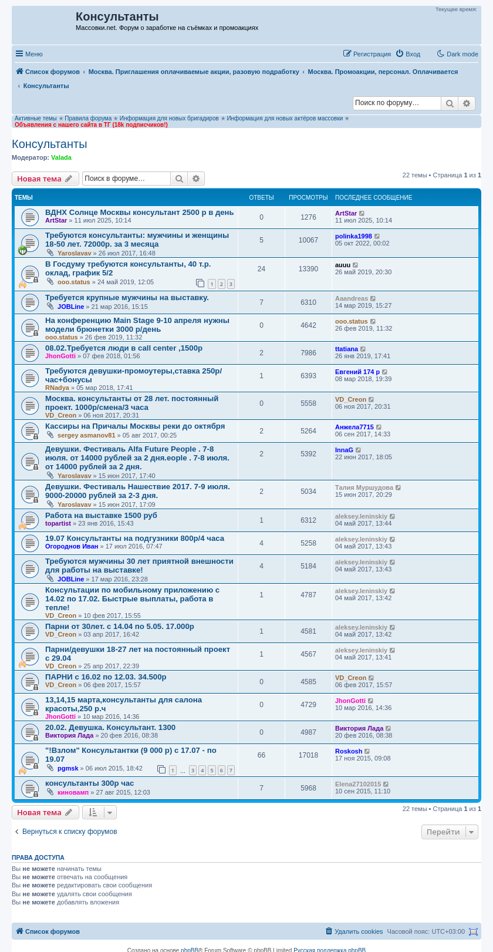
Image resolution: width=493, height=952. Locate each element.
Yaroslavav (75, 253)
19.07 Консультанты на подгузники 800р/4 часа (134, 538)
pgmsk (68, 768)
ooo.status (74, 281)
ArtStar (56, 220)
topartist (58, 523)
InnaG (344, 449)
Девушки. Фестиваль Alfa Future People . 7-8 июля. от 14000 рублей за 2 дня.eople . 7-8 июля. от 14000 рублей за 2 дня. (137, 458)
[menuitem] (407, 54)
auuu (342, 264)
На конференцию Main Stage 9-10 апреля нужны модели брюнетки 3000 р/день (137, 325)
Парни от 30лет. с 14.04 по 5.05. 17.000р (119, 626)
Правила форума (88, 118)
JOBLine (71, 306)
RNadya (57, 387)
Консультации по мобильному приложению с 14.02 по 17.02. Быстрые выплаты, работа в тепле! (132, 599)
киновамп (73, 792)
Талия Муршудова (364, 487)
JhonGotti (60, 355)
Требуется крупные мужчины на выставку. (127, 297)
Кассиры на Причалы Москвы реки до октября (135, 426)
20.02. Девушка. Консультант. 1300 (110, 727)
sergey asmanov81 (86, 435)
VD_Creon (60, 415)
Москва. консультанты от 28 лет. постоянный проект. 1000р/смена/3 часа (131, 403)
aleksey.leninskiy (361, 516)
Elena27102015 (358, 784)
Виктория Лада (69, 735)
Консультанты (49, 143)
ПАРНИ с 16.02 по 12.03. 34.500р (106, 676)
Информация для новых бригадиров (169, 118)
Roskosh (348, 751)
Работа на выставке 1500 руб (101, 515)
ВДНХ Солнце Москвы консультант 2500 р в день (139, 212)
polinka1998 (353, 236)
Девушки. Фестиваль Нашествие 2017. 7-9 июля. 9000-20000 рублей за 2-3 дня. (137, 491)
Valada (61, 157)
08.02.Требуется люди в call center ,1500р (123, 348)
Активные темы (36, 118)
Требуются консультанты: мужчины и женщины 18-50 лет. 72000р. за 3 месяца (137, 239)
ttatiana (346, 348)
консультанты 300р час (89, 783)
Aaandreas (351, 298)
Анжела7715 (354, 426)
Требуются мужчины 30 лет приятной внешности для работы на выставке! (139, 565)
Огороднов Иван (71, 546)
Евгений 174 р (357, 371)
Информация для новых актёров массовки (285, 118)
